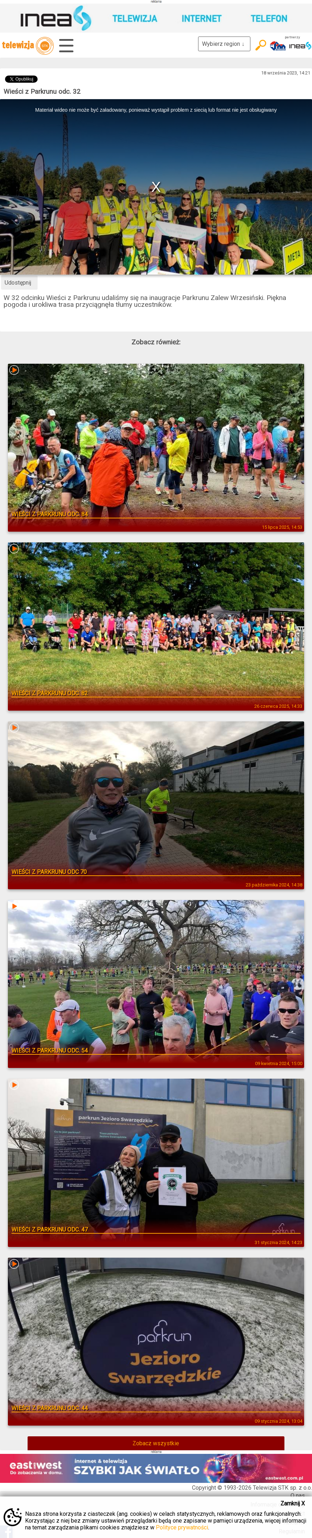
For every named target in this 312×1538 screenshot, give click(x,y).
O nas (298, 1495)
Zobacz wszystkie (156, 1443)
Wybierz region (224, 43)
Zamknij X (292, 1503)
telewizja (28, 46)
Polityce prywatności (182, 1527)
